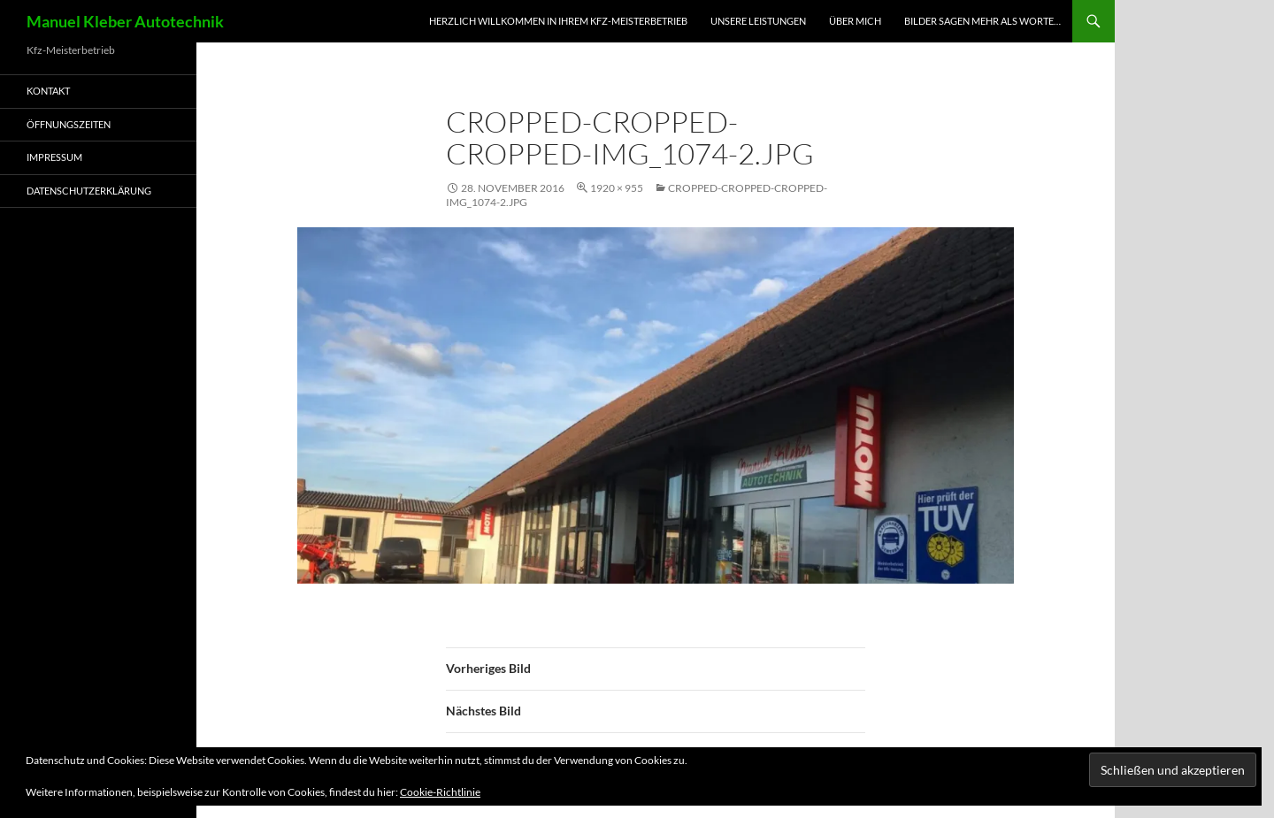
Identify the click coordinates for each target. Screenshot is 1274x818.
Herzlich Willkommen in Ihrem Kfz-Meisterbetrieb (558, 21)
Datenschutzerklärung (89, 190)
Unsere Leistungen (758, 21)
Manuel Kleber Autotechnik (125, 21)
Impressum (54, 157)
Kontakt (48, 90)
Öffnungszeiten (69, 124)
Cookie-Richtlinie (440, 792)
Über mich (855, 21)
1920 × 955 (616, 188)
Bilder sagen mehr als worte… (982, 21)
